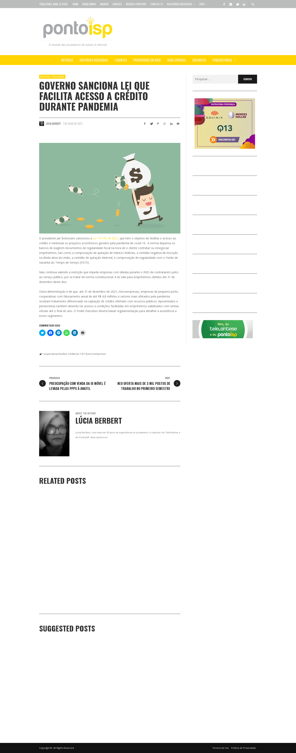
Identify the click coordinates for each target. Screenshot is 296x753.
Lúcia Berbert (53, 123)
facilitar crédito (67, 354)
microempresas (97, 354)
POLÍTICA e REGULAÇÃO (52, 76)
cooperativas (50, 354)
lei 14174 (82, 354)
